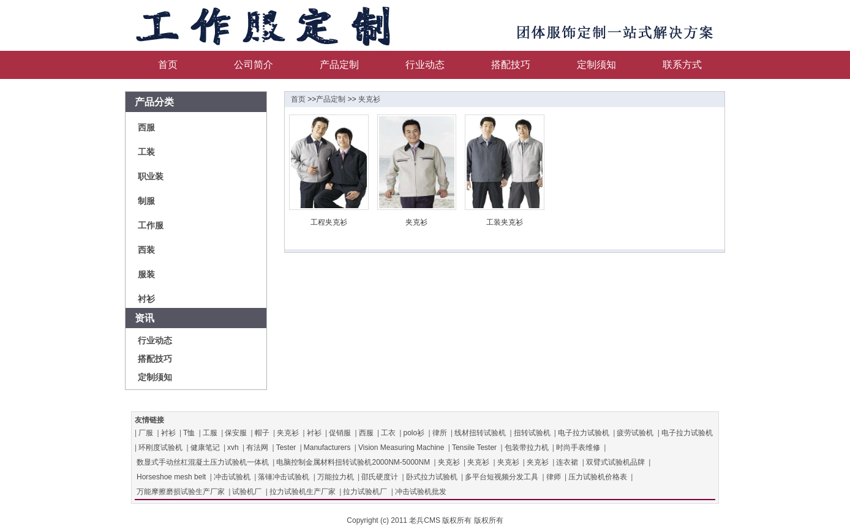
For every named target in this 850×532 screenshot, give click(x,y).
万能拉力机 (335, 477)
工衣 (388, 433)
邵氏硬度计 (379, 477)
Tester (286, 447)
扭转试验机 (532, 433)
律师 (553, 477)
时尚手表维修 (578, 447)
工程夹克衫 (328, 222)
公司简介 (253, 64)
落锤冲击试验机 (283, 477)
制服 (146, 201)
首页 (168, 64)
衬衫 (146, 299)
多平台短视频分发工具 (501, 477)
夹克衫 (369, 99)
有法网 (257, 447)
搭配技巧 (510, 64)
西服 (146, 127)
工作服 (151, 225)
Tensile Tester (474, 447)
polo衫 (413, 433)
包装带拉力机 (527, 447)
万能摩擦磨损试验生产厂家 (181, 491)
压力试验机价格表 (597, 477)
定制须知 (596, 64)
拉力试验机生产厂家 (302, 491)
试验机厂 (246, 491)
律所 (439, 433)
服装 (146, 274)
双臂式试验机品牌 (615, 462)
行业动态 (425, 64)
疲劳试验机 (635, 433)
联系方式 (682, 64)
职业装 (151, 176)
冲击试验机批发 (420, 491)
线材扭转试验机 (480, 433)
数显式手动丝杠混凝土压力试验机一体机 (203, 462)
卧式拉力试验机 (431, 477)
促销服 (340, 433)
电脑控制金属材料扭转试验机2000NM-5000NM (353, 462)
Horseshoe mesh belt (171, 477)
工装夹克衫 (504, 222)
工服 (210, 433)
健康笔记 (205, 447)
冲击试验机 (232, 477)
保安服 (236, 433)
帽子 (262, 433)
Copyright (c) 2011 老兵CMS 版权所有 (409, 520)
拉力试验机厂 (365, 491)
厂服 (145, 433)
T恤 (189, 433)
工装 (146, 152)
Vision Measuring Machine (401, 447)
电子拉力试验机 (583, 433)
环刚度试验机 (160, 447)
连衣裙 (567, 462)
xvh (233, 447)
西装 (146, 250)
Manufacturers (327, 447)
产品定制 (339, 64)
